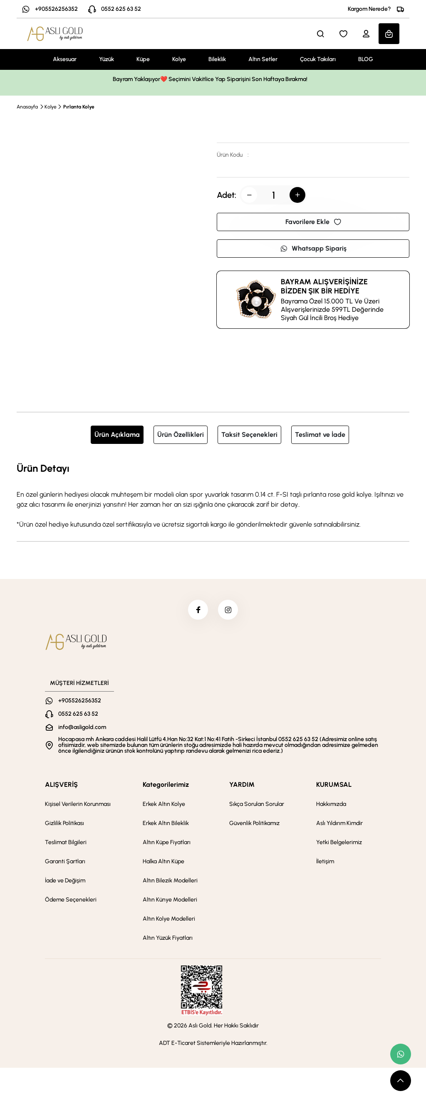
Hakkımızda (331, 804)
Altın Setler (262, 59)
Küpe (143, 59)
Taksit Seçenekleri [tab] (249, 434)
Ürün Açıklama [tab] (117, 434)
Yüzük (106, 59)
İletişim (325, 862)
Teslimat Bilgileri (66, 843)
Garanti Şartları (65, 862)
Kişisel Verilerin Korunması (78, 804)
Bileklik (217, 59)
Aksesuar (65, 59)
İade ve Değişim (65, 881)
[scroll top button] (400, 1080)
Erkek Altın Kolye (164, 804)
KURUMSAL (334, 785)
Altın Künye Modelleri (170, 900)
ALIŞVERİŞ (61, 785)
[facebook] (197, 610)
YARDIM (242, 785)
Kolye (179, 59)
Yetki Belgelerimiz (339, 843)
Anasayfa (27, 107)
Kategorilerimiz (166, 785)
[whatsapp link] (400, 1054)
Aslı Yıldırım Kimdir (339, 824)
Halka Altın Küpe (163, 862)
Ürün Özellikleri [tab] (180, 434)
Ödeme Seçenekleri (71, 900)
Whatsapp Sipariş (313, 248)
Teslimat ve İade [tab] (320, 434)
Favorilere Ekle (313, 222)
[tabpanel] (213, 495)
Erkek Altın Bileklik (166, 824)
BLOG (365, 59)
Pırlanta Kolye (78, 107)
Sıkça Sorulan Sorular (256, 804)
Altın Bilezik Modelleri (170, 881)
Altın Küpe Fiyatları (167, 843)
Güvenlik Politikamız (254, 824)
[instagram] (228, 610)
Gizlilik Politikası (64, 824)
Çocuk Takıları (318, 59)
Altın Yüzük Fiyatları (168, 938)
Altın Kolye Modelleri (169, 919)
